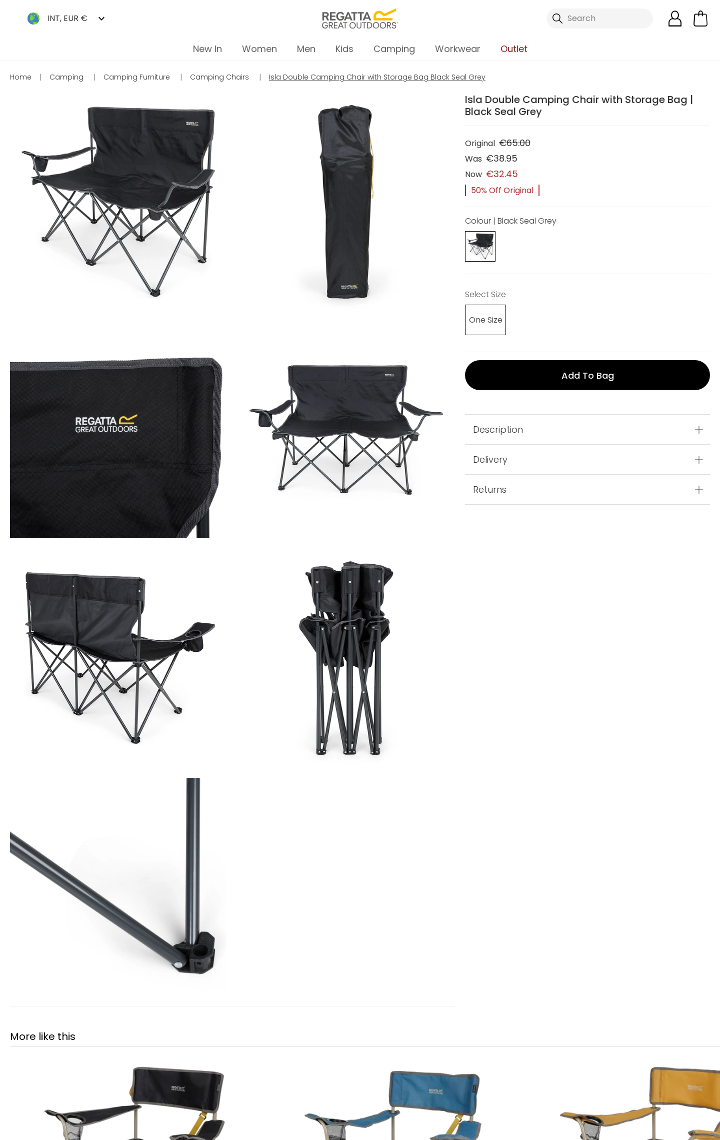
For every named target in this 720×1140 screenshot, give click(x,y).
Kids (345, 49)
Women (259, 49)
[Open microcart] (700, 19)
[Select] (480, 321)
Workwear (457, 49)
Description (498, 430)
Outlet (514, 49)
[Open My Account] (675, 19)
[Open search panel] (600, 19)
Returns (489, 490)
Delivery (490, 460)
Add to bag (588, 376)
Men (306, 49)
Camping (394, 49)
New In (207, 49)
